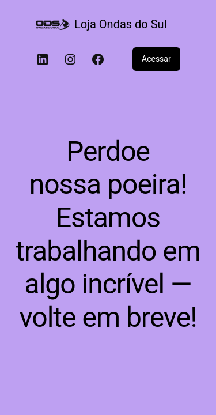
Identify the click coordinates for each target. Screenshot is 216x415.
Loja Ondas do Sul (120, 24)
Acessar (156, 58)
